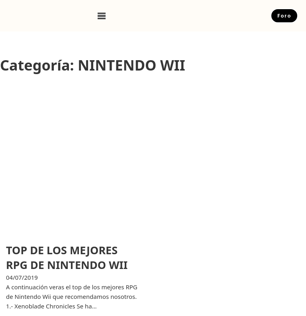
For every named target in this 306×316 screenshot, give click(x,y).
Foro (284, 16)
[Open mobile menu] (102, 16)
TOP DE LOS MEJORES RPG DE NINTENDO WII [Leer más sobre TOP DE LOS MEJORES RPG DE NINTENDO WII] (67, 258)
